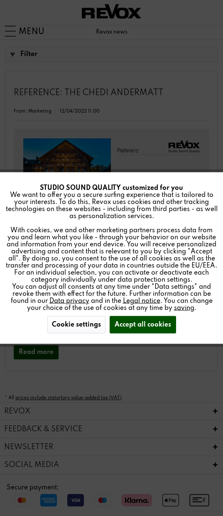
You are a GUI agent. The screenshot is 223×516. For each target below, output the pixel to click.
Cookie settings (76, 325)
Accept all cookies (143, 325)
